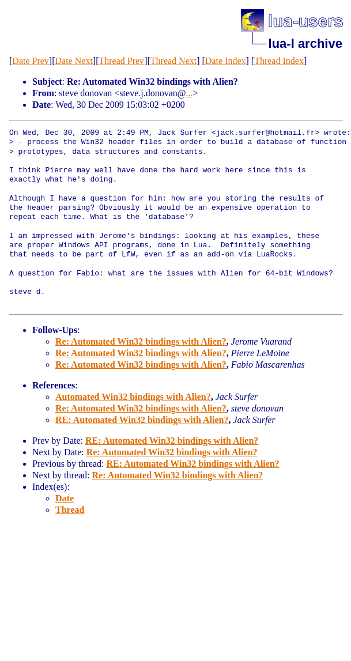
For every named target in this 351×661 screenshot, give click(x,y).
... (189, 93)
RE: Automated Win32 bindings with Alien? (141, 420)
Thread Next (173, 61)
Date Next (74, 61)
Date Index (225, 61)
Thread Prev (121, 61)
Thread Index (279, 61)
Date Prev (30, 61)
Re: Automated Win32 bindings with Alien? (141, 341)
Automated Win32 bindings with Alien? (133, 397)
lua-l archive (305, 43)
